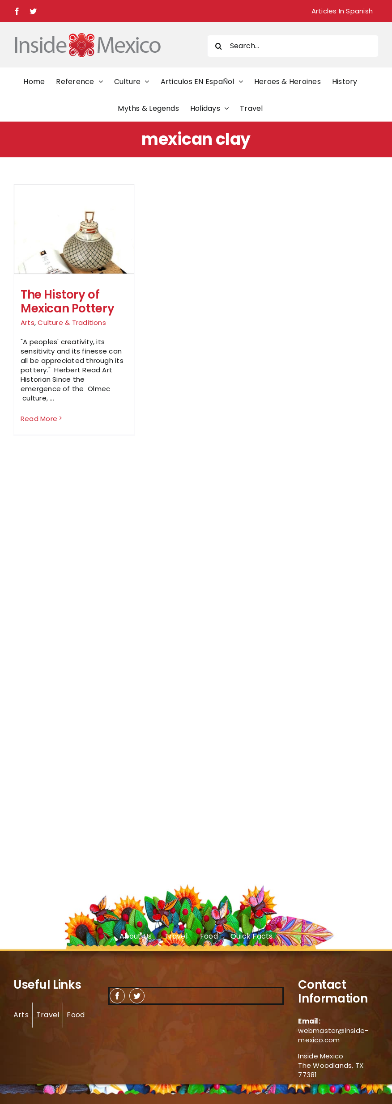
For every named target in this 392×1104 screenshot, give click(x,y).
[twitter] (137, 995)
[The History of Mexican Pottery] (74, 244)
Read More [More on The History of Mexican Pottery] (39, 418)
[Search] (218, 46)
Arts (27, 322)
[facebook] (117, 995)
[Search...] (293, 46)
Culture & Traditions (72, 322)
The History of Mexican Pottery (67, 301)
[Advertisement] (326, 318)
